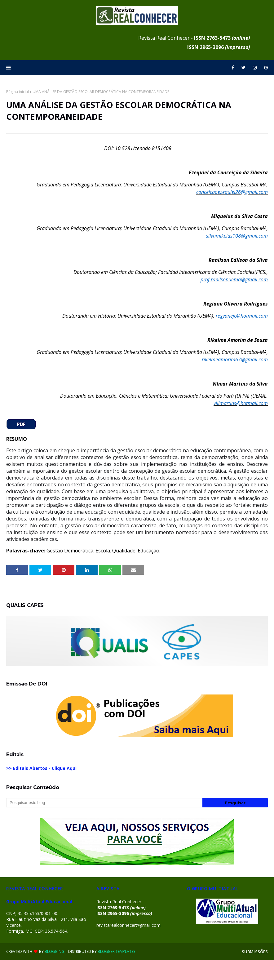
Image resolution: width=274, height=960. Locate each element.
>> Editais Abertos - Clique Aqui (41, 768)
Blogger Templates (116, 951)
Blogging (54, 951)
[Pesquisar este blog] (104, 802)
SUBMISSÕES (255, 951)
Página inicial (17, 91)
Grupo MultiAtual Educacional (39, 901)
